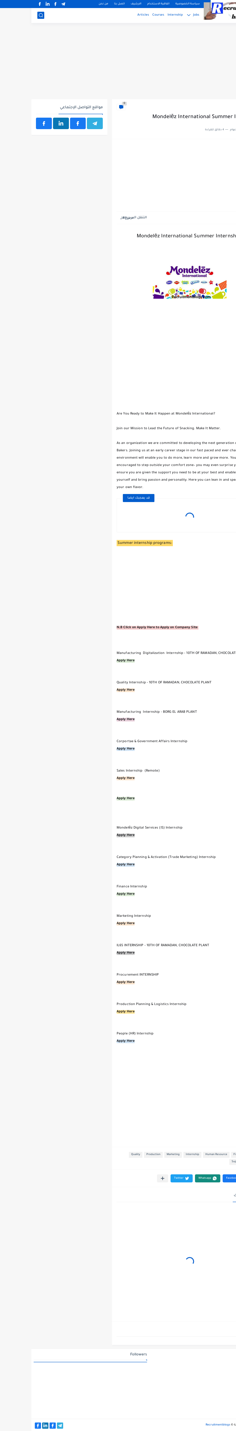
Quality (104, 1154)
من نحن (72, 4)
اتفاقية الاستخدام (127, 4)
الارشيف (104, 4)
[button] (203, 1178)
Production (122, 1154)
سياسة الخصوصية (156, 4)
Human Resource (185, 1154)
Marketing (141, 1154)
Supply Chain (208, 1161)
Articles (112, 15)
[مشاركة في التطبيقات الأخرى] (131, 1178)
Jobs (165, 15)
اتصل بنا (88, 4)
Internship (143, 15)
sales (226, 1161)
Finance (223, 106)
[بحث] (9, 15)
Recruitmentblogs (186, 1425)
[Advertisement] (118, 63)
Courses (127, 15)
